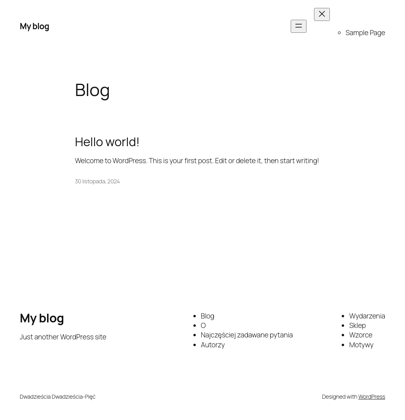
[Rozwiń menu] (299, 26)
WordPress (371, 396)
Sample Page (365, 32)
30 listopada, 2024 (97, 181)
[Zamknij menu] (322, 14)
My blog (34, 26)
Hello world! (107, 142)
